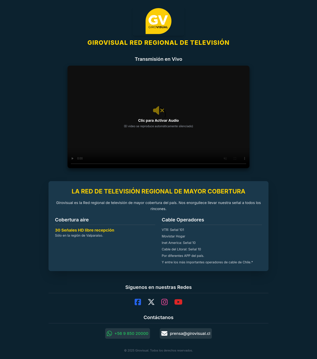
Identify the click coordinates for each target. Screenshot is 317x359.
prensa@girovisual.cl (185, 333)
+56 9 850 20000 (127, 333)
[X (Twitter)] (151, 302)
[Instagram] (164, 302)
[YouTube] (178, 302)
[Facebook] (138, 302)
